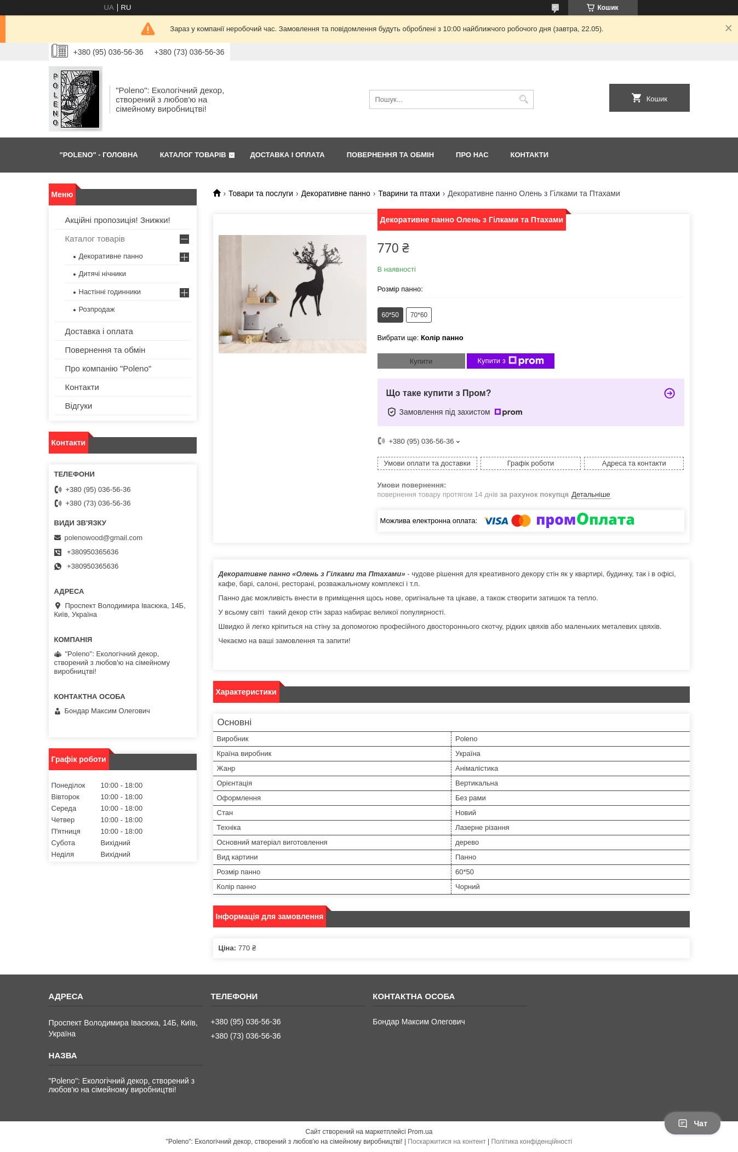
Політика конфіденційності (532, 1141)
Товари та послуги (260, 193)
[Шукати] (524, 99)
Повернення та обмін (105, 349)
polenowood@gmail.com (104, 538)
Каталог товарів (95, 238)
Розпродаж (97, 309)
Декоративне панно (335, 193)
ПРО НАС (472, 155)
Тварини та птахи (408, 193)
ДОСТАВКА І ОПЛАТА (287, 155)
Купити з (511, 361)
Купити (421, 361)
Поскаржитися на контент (446, 1141)
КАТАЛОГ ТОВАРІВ (193, 155)
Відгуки (79, 405)
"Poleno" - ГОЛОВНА (99, 155)
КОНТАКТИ (530, 155)
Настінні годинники (110, 292)
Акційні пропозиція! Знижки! (117, 220)
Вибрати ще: (420, 338)
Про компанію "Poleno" (108, 368)
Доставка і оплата (99, 331)
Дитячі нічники (103, 274)
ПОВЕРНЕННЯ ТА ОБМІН (390, 155)
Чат (692, 1123)
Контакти (82, 387)
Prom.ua (420, 1132)
